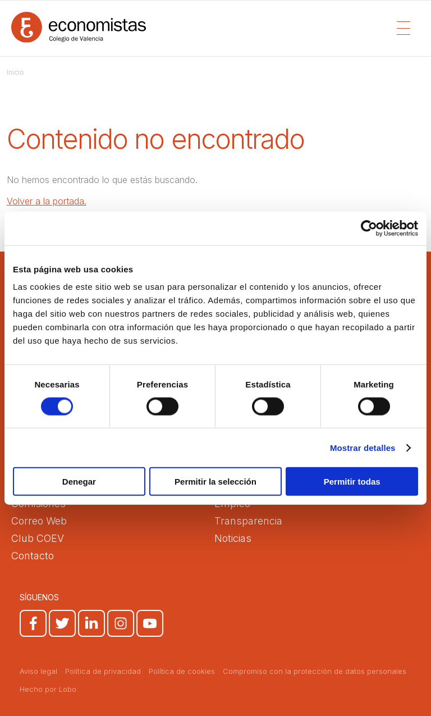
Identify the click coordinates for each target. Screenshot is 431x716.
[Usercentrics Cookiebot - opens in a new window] (369, 228)
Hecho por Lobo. (49, 689)
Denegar (79, 481)
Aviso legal (38, 671)
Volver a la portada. (46, 201)
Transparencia (248, 521)
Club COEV (37, 538)
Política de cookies (182, 671)
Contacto (32, 556)
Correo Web (39, 521)
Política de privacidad (103, 671)
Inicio (15, 72)
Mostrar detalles (363, 447)
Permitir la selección (215, 481)
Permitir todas (352, 481)
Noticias (232, 538)
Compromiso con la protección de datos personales (314, 671)
